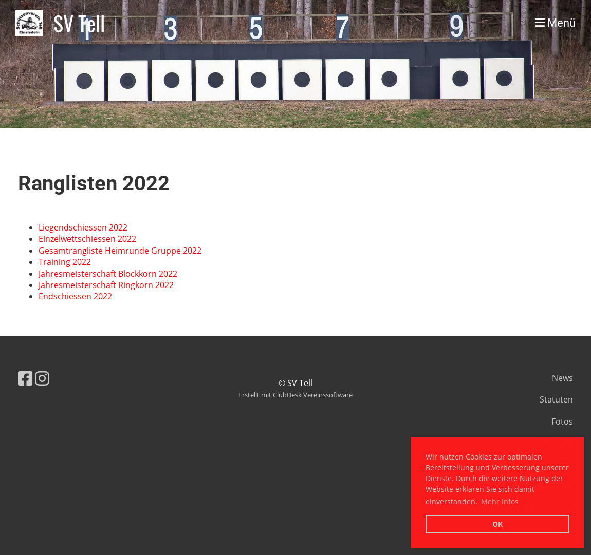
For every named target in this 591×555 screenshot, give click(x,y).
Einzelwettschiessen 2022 (87, 238)
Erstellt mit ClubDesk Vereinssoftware (295, 394)
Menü (555, 22)
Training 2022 (65, 261)
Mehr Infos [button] (500, 501)
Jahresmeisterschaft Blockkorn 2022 (108, 273)
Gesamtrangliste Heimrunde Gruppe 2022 (120, 250)
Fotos (562, 421)
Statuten (556, 399)
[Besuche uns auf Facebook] (25, 378)
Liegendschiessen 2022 (83, 227)
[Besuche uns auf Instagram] (42, 378)
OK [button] (497, 524)
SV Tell (79, 23)
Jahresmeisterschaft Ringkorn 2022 (106, 285)
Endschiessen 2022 (75, 296)
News (562, 378)
